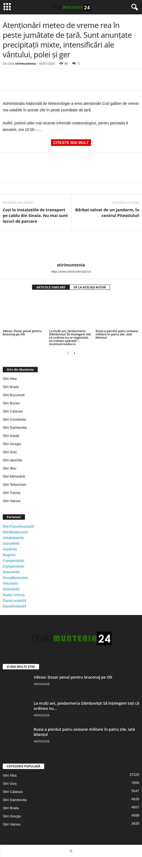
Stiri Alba (10, 379)
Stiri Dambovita (15, 428)
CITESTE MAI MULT (71, 142)
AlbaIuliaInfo (13, 538)
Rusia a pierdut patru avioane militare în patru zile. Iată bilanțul (117, 334)
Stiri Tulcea (11, 493)
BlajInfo (9, 555)
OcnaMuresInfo (16, 578)
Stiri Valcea (11, 501)
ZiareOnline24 (14, 606)
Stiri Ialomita (12, 460)
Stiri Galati (11, 436)
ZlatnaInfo (11, 589)
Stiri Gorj (10, 452)
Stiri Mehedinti (14, 476)
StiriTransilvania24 (18, 526)
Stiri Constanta (14, 419)
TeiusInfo (10, 583)
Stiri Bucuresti (13, 395)
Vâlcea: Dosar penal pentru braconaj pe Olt (22, 332)
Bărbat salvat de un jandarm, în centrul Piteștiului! (107, 212)
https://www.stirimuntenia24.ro (71, 271)
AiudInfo (10, 549)
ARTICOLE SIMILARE (50, 287)
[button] (134, 7)
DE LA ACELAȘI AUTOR (90, 287)
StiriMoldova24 (15, 532)
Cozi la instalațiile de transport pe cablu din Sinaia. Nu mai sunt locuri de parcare (35, 215)
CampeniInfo (13, 561)
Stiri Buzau (11, 403)
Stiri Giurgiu (12, 444)
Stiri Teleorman (14, 485)
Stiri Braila (11, 387)
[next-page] (74, 353)
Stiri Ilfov (9, 468)
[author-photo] (71, 247)
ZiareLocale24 (14, 600)
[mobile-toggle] (7, 7)
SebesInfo (11, 572)
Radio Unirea (13, 595)
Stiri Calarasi (13, 411)
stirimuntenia (25, 63)
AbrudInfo (11, 543)
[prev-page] (68, 353)
